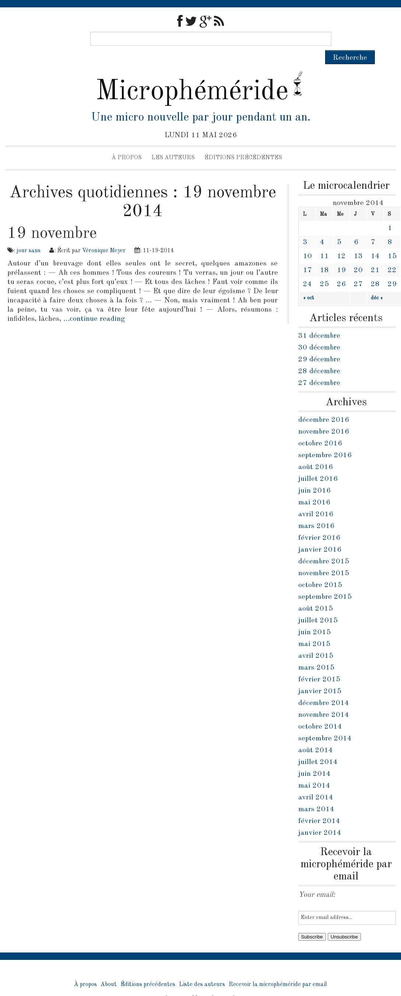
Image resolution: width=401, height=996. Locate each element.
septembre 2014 (325, 724)
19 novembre (52, 219)
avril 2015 (315, 642)
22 (392, 256)
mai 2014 (314, 771)
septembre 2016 (325, 441)
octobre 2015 (320, 571)
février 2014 (319, 807)
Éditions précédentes (243, 144)
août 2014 (315, 736)
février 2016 (319, 524)
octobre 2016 (320, 429)
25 (324, 270)
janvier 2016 (319, 535)
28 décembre (319, 357)
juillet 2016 (318, 465)
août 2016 (315, 453)
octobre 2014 (320, 712)
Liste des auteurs (202, 971)
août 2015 (315, 594)
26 (341, 270)
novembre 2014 (323, 701)
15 (392, 242)
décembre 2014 (323, 689)
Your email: (316, 881)
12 (341, 242)
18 (324, 256)
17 (307, 256)
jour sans (29, 237)
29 (392, 270)
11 (324, 242)
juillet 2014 (318, 748)
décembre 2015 (323, 547)
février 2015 (319, 665)
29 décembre (319, 345)
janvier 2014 (319, 819)
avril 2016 (315, 500)
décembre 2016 (323, 406)
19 (341, 256)
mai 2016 (314, 488)
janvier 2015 (319, 677)
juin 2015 (314, 618)
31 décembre (319, 322)
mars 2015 (316, 653)
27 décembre (319, 369)
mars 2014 (316, 795)
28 (375, 270)
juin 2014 (314, 760)
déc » (377, 284)
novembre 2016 (323, 417)
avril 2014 (315, 783)
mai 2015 (314, 630)
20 (358, 256)
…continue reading (94, 305)
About (109, 971)
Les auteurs (173, 144)
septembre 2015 (325, 583)
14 (375, 242)
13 (358, 242)
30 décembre (319, 333)
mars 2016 (316, 512)
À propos (127, 144)
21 (375, 256)
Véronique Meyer (104, 237)
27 (358, 270)
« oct (308, 284)
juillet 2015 (318, 606)
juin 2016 (314, 476)
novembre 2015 (323, 559)
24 (307, 270)
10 (307, 242)
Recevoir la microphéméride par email (278, 971)
